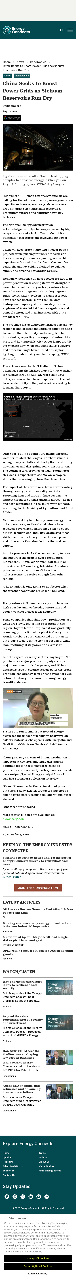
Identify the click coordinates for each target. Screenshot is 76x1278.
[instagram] (14, 1196)
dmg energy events (50, 1170)
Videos (43, 1157)
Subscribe (8, 1170)
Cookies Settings (38, 1273)
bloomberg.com (14, 819)
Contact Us (9, 1175)
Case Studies (46, 1166)
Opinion (7, 1157)
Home (7, 62)
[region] (38, 1246)
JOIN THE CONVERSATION (38, 888)
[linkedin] (30, 1196)
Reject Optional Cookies (38, 1266)
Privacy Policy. (12, 876)
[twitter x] (22, 1196)
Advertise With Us (13, 1166)
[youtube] (38, 1196)
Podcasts (8, 1161)
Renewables (38, 62)
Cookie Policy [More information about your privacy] (33, 1251)
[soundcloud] (46, 1196)
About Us (44, 1161)
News (20, 62)
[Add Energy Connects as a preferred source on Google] (12, 118)
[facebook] (7, 1196)
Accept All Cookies (38, 1258)
